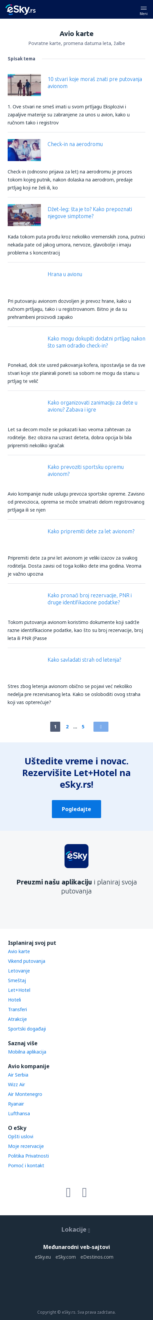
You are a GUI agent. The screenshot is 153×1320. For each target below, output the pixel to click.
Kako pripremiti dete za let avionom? (91, 531)
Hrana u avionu (65, 274)
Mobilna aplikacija (27, 1052)
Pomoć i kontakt (26, 1165)
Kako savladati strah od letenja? (84, 660)
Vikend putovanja (26, 961)
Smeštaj (17, 980)
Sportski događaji (27, 1029)
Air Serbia (18, 1075)
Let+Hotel (19, 990)
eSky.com (66, 1257)
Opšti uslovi (20, 1136)
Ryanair (16, 1104)
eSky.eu (43, 1257)
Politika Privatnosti (28, 1156)
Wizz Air (16, 1084)
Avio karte (19, 951)
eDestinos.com (96, 1257)
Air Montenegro (25, 1094)
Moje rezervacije (26, 1146)
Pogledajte (76, 809)
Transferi (17, 1009)
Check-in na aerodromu (75, 144)
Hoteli (14, 1000)
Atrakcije (17, 1019)
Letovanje (19, 970)
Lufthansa (19, 1113)
